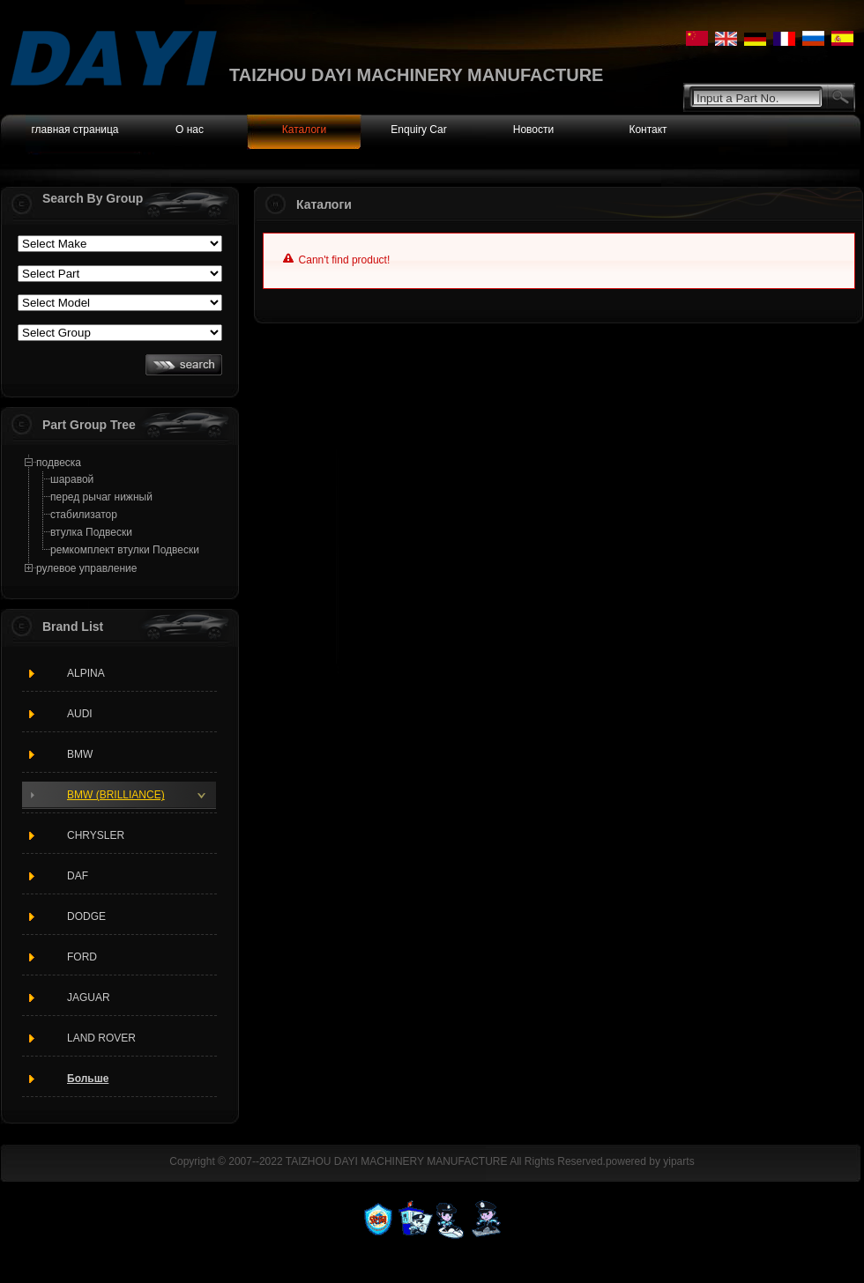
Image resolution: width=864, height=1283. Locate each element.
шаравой (71, 479)
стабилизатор (83, 514)
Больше (87, 1078)
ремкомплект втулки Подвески (124, 550)
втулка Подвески (91, 532)
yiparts (678, 1161)
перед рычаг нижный (101, 497)
